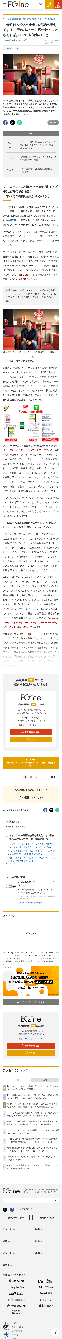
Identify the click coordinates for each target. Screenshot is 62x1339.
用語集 (8, 1265)
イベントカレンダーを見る (30, 1002)
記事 (39, 1229)
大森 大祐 (21, 40)
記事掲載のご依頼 (16, 1217)
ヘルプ (14, 1323)
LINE (17, 48)
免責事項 (15, 1335)
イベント (9, 1253)
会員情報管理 (17, 1331)
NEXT (54, 777)
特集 (39, 1241)
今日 (17, 1080)
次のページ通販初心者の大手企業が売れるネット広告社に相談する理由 (31, 763)
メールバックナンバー (31, 725)
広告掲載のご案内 (46, 1217)
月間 (45, 1080)
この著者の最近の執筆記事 (30, 903)
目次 (42, 133)
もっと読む (11, 864)
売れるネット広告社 (17, 826)
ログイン (30, 739)
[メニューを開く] (4, 4)
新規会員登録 (30, 731)
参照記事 (11, 220)
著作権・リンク (18, 1327)
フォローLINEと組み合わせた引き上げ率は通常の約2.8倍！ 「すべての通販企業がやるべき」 (37, 145)
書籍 (39, 1253)
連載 (7, 1241)
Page (10, 158)
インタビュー (8, 48)
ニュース (9, 1229)
